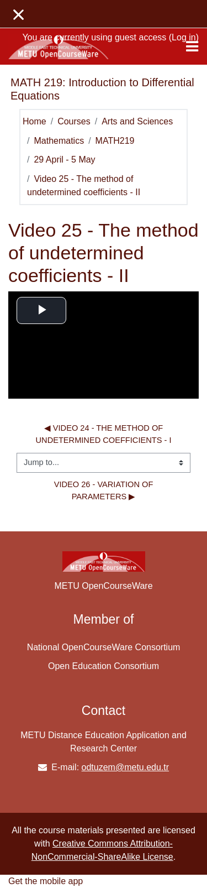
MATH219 (115, 140)
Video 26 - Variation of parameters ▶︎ (105, 490)
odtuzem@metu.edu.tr (125, 767)
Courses (74, 121)
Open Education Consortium (103, 666)
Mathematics (59, 140)
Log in (184, 37)
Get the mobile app (45, 881)
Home (34, 121)
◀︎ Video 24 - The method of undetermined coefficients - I (104, 434)
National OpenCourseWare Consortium (104, 647)
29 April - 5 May (64, 159)
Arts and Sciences (137, 121)
